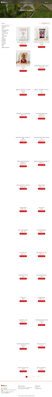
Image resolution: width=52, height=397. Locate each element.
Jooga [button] (3, 34)
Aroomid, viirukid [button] (5, 33)
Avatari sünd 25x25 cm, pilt (23, 367)
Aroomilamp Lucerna (23, 319)
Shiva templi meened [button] (5, 25)
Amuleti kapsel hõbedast (42, 275)
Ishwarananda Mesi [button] (5, 30)
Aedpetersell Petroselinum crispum (41, 65)
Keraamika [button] (3, 38)
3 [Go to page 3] (30, 377)
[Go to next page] (40, 377)
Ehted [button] (3, 37)
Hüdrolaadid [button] (4, 31)
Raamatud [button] (3, 27)
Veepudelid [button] (4, 43)
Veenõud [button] (3, 41)
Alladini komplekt (41, 185)
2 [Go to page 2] (28, 377)
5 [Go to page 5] (34, 377)
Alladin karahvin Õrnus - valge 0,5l (23, 185)
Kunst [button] (3, 46)
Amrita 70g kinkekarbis (41, 230)
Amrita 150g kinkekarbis (23, 230)
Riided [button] (3, 44)
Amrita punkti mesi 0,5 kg (41, 252)
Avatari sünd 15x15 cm (41, 343)
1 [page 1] (26, 377)
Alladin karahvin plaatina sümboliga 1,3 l (41, 161)
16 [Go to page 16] (38, 377)
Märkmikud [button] (4, 40)
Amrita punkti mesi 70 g (23, 275)
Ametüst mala (41, 207)
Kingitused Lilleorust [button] (5, 47)
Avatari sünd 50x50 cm (41, 367)
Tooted (3, 23)
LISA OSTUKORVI (23, 45)
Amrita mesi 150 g (23, 252)
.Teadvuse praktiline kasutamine (23, 41)
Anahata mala (23, 297)
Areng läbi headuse (41, 297)
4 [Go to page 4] (32, 377)
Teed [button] (3, 28)
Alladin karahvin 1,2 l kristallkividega (23, 113)
